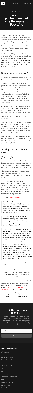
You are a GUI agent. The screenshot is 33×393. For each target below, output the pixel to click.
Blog (2, 371)
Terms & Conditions (8, 388)
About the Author (7, 357)
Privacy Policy (6, 385)
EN (9, 3)
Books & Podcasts (7, 365)
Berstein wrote (15, 197)
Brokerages (5, 374)
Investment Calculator (9, 376)
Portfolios (4, 363)
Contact (4, 379)
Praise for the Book (7, 360)
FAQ (2, 368)
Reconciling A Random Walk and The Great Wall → (16, 295)
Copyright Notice (7, 382)
